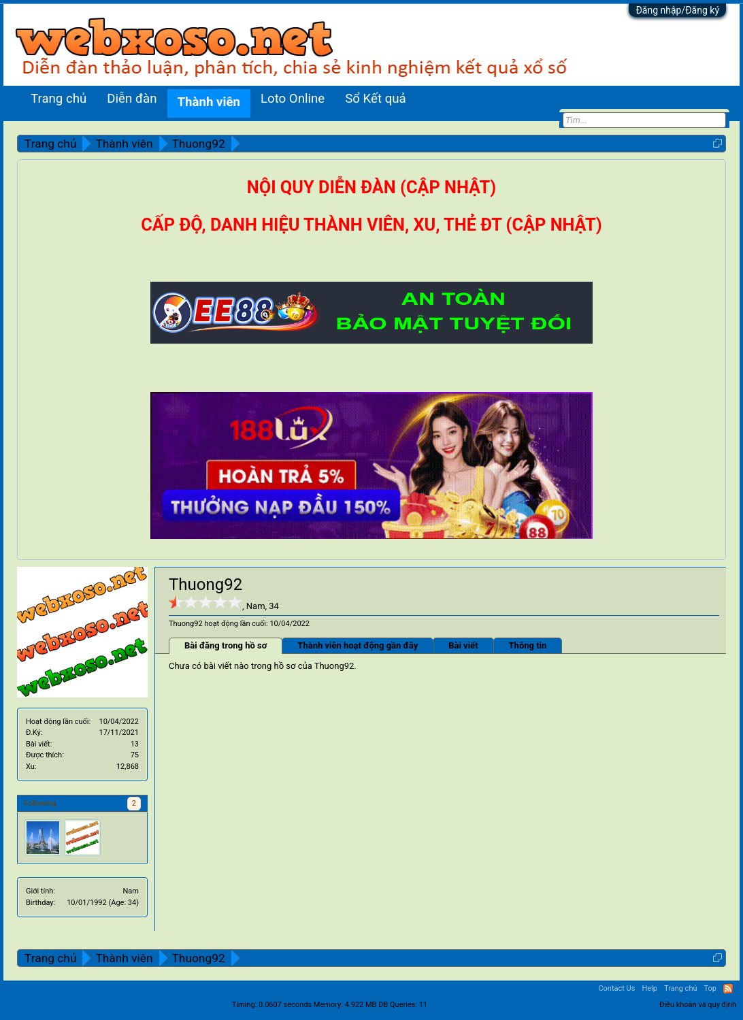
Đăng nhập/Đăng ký (677, 10)
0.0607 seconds (285, 1004)
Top (710, 988)
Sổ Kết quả (375, 98)
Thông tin (528, 645)
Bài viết (463, 645)
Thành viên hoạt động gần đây (357, 645)
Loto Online (293, 98)
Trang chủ (58, 98)
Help (649, 988)
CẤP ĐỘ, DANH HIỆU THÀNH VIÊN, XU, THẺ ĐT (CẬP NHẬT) (371, 225)
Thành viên (209, 102)
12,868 (127, 766)
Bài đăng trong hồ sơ (225, 645)
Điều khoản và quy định (697, 1004)
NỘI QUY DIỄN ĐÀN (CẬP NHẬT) (371, 187)
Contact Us (616, 988)
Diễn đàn (131, 98)
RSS (728, 988)
